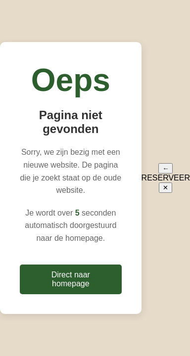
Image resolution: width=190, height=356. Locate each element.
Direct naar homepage (70, 279)
